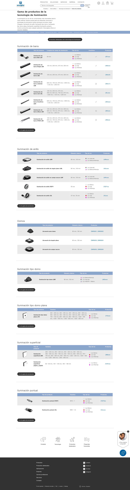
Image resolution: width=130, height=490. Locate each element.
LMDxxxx (105, 279)
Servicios (64, 2)
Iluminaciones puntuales (92, 32)
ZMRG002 (100, 231)
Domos (42, 32)
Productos (44, 2)
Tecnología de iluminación (64, 8)
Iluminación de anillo (34, 32)
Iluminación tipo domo (51, 32)
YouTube (86, 468)
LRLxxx (106, 195)
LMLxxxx (106, 168)
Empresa (72, 2)
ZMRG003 (94, 240)
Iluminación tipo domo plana (65, 32)
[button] (99, 3)
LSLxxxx (103, 410)
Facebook (87, 465)
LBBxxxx (107, 354)
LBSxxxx (107, 65)
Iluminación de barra (22, 32)
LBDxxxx (107, 110)
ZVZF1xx (106, 186)
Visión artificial (53, 8)
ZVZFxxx (107, 363)
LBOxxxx (107, 101)
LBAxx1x (107, 83)
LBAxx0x (107, 74)
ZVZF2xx (103, 400)
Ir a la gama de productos (26, 130)
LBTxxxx (107, 56)
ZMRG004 (100, 240)
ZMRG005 (94, 249)
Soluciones (54, 2)
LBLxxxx (107, 92)
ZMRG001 (94, 231)
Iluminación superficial (79, 32)
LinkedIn (86, 462)
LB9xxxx (107, 119)
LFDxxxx (107, 315)
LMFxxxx (106, 177)
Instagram (87, 471)
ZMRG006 (100, 249)
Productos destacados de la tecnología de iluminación (65, 39)
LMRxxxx (106, 159)
